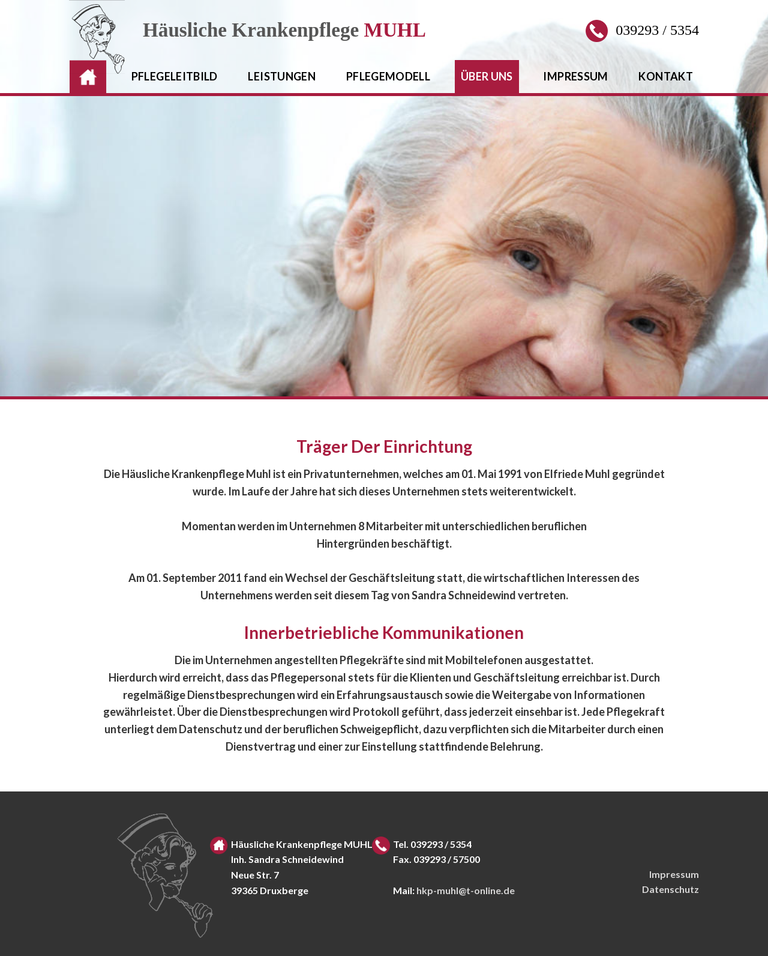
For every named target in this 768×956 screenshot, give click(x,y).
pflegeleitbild (174, 76)
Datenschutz (670, 889)
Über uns (487, 76)
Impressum (674, 874)
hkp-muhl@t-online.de (465, 890)
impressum (575, 76)
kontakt (665, 76)
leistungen (282, 76)
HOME (86, 76)
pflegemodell (388, 76)
